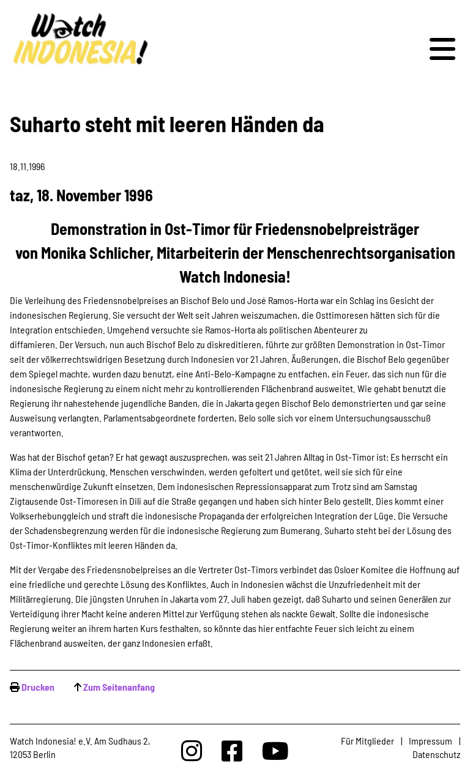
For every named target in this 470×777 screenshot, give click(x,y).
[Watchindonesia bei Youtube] (275, 750)
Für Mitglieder (367, 740)
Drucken (37, 687)
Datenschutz (436, 754)
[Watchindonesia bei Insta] (191, 750)
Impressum (430, 740)
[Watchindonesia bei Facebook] (232, 750)
